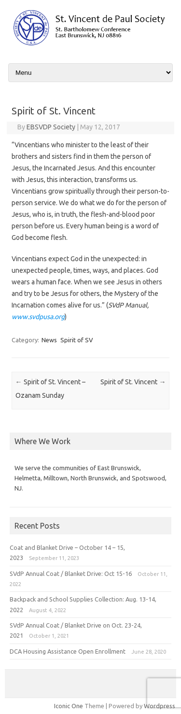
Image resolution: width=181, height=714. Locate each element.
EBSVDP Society (51, 127)
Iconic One (68, 705)
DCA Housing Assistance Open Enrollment (67, 651)
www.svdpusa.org (38, 317)
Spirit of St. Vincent (133, 382)
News (49, 339)
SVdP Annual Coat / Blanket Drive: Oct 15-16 (71, 573)
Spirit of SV (76, 339)
